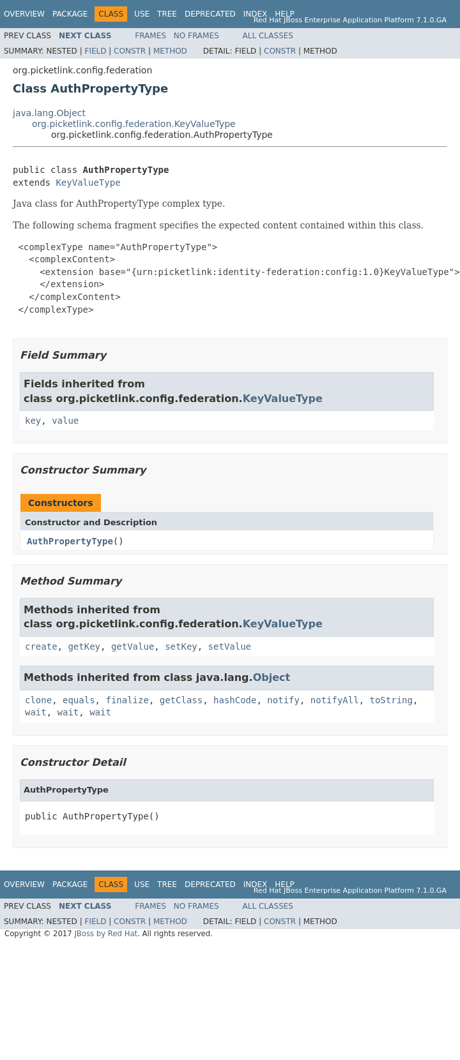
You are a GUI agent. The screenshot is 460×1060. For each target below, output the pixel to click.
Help (285, 14)
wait (36, 712)
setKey (181, 646)
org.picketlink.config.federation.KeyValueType (134, 124)
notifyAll (334, 700)
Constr (130, 51)
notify (283, 700)
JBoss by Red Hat (105, 933)
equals (79, 700)
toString (391, 700)
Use (142, 14)
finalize (126, 700)
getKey (84, 646)
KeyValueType (88, 182)
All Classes (268, 35)
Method (170, 51)
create (41, 646)
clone (38, 700)
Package (70, 14)
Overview (24, 14)
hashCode (234, 700)
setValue (229, 646)
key (33, 420)
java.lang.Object (49, 113)
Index (255, 14)
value (65, 420)
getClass (181, 700)
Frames (150, 35)
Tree (167, 14)
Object (272, 677)
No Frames (196, 35)
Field (95, 51)
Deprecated (210, 14)
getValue (132, 646)
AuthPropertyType (70, 541)
